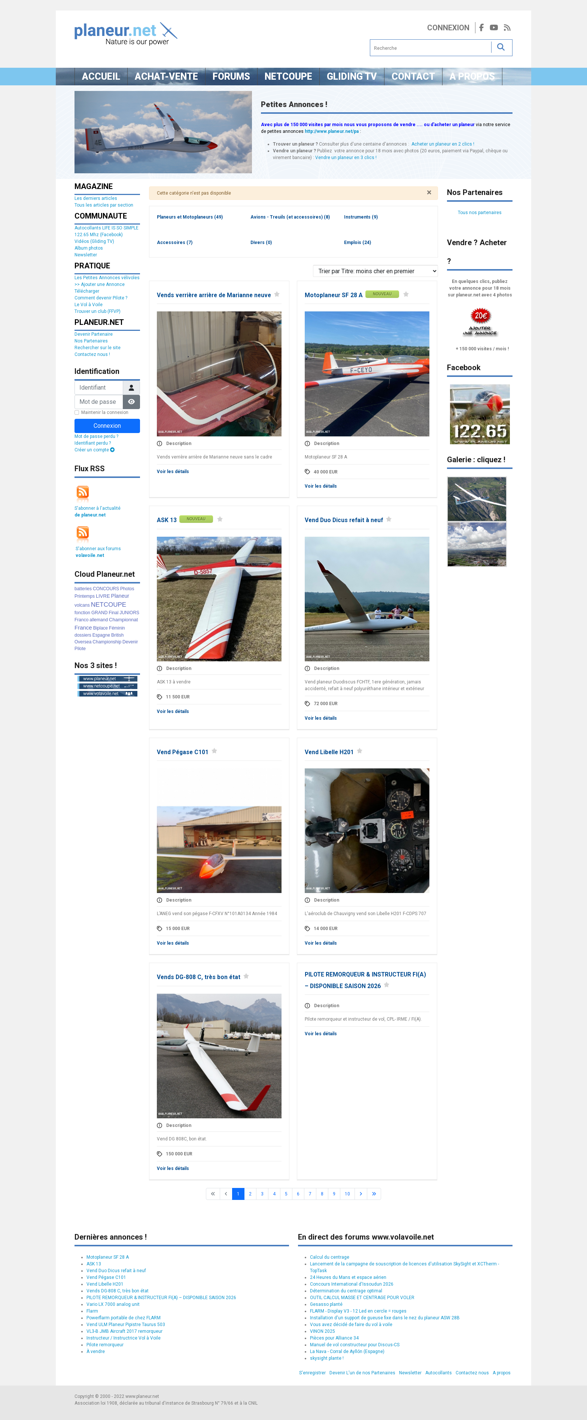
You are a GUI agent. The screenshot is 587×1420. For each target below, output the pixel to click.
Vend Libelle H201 (329, 752)
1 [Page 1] (238, 1194)
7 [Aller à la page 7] (310, 1194)
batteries (83, 588)
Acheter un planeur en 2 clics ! (442, 144)
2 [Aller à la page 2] (250, 1194)
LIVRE (103, 596)
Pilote (80, 648)
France (83, 627)
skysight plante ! (327, 1358)
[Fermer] (429, 192)
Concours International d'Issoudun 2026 (351, 1284)
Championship (106, 642)
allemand (98, 619)
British (117, 635)
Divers (261, 242)
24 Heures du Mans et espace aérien (348, 1277)
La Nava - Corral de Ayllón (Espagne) (347, 1351)
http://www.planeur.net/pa (332, 131)
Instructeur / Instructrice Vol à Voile (123, 1338)
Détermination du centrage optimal (346, 1290)
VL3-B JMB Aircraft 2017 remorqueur (124, 1331)
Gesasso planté (326, 1304)
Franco (81, 619)
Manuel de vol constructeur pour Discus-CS (354, 1344)
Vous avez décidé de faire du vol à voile (351, 1324)
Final (113, 612)
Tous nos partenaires (480, 212)
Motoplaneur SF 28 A (334, 295)
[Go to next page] (361, 1194)
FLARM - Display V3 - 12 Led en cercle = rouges (358, 1311)
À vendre (95, 1351)
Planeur (120, 596)
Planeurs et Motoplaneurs (190, 217)
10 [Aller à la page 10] (347, 1194)
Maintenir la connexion (104, 412)
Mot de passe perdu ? (96, 436)
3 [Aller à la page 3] (262, 1194)
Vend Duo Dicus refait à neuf (344, 520)
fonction (82, 612)
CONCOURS (106, 588)
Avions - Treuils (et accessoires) (290, 217)
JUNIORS (129, 612)
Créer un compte (94, 449)
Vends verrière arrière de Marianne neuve (214, 295)
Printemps (84, 596)
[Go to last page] (374, 1194)
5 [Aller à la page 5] (286, 1194)
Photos (127, 588)
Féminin (117, 628)
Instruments (361, 217)
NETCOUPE (108, 604)
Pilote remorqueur (105, 1344)
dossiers (82, 635)
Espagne (101, 635)
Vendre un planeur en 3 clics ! (346, 157)
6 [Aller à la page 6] (298, 1194)
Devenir (130, 642)
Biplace (100, 628)
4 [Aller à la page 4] (274, 1194)
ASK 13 (167, 520)
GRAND (99, 612)
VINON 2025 (322, 1331)
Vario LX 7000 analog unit (113, 1304)
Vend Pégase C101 (183, 752)
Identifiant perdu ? (92, 443)
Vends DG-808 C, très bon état (198, 977)
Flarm (92, 1311)
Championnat (123, 619)
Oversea (82, 642)
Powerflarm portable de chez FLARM (123, 1317)
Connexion (448, 27)
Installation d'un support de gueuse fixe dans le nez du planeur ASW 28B (385, 1317)
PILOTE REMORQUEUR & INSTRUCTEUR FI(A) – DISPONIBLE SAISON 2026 (161, 1297)
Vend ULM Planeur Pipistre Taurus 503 (125, 1324)
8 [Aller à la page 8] (322, 1194)
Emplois (357, 242)
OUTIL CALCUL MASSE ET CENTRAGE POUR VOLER (362, 1297)
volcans (82, 605)
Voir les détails (173, 471)
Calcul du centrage (329, 1257)
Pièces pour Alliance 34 (334, 1338)
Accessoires (174, 242)
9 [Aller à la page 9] (334, 1194)
